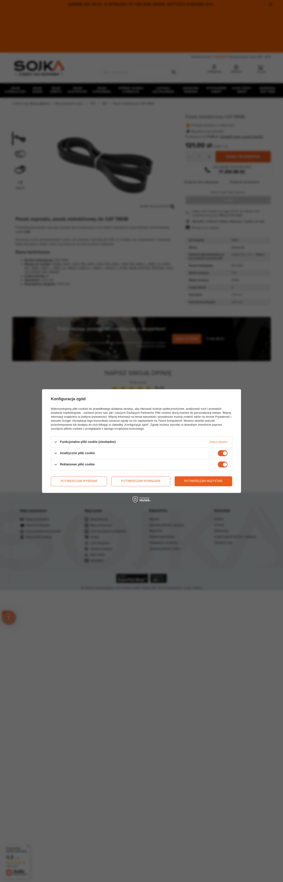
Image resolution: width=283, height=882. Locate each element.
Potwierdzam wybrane (79, 481)
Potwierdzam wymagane (141, 481)
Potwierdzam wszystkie (203, 481)
